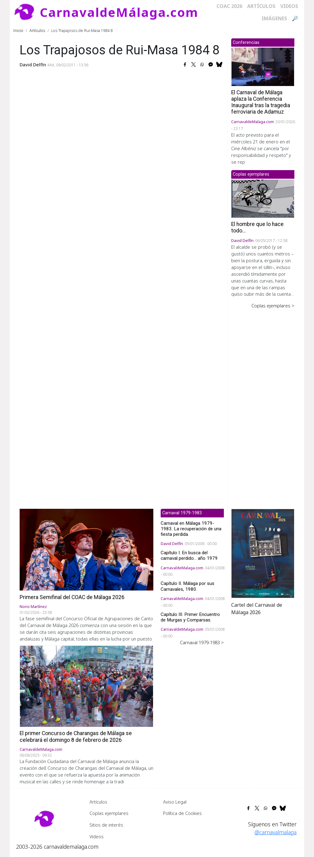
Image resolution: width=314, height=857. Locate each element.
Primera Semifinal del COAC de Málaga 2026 (72, 597)
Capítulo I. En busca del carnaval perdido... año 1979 (189, 555)
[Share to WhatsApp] (202, 64)
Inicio (18, 30)
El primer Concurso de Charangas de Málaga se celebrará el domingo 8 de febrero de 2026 (76, 736)
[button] (263, 553)
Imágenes (274, 18)
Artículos (261, 6)
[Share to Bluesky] (219, 64)
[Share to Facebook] (185, 64)
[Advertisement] (262, 404)
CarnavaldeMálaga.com (119, 12)
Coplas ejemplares (109, 813)
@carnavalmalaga (276, 832)
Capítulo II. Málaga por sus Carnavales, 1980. (187, 586)
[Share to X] (193, 64)
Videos (289, 6)
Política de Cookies (182, 813)
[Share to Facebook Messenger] (211, 64)
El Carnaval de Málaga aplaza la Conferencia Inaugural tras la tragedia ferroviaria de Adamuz (260, 102)
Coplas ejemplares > (272, 305)
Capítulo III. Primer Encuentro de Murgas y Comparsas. (190, 617)
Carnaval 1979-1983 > (202, 642)
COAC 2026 (229, 6)
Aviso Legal (174, 802)
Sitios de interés (106, 825)
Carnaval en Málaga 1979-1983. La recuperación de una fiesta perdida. (191, 528)
